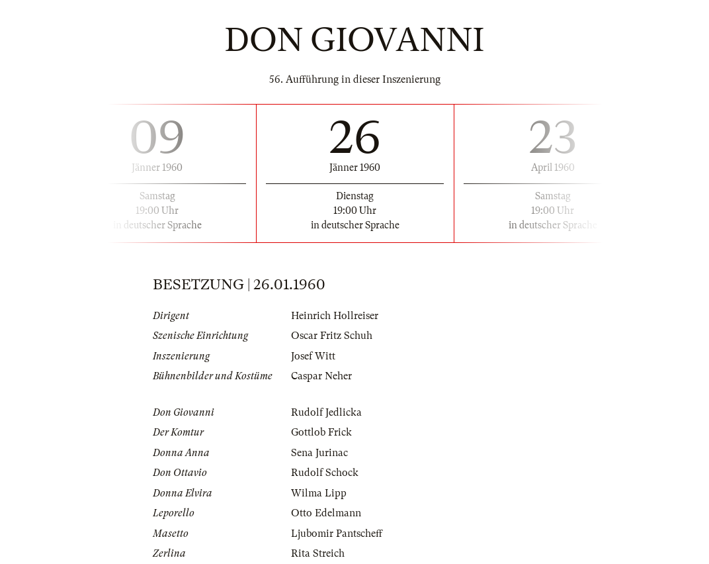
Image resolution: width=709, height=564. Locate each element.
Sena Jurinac (319, 453)
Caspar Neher (321, 376)
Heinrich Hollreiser (334, 316)
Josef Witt (313, 356)
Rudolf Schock (324, 473)
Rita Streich (318, 553)
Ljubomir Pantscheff (336, 534)
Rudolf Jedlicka (326, 412)
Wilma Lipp (319, 493)
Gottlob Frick (321, 432)
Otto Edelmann (326, 513)
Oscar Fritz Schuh (331, 336)
